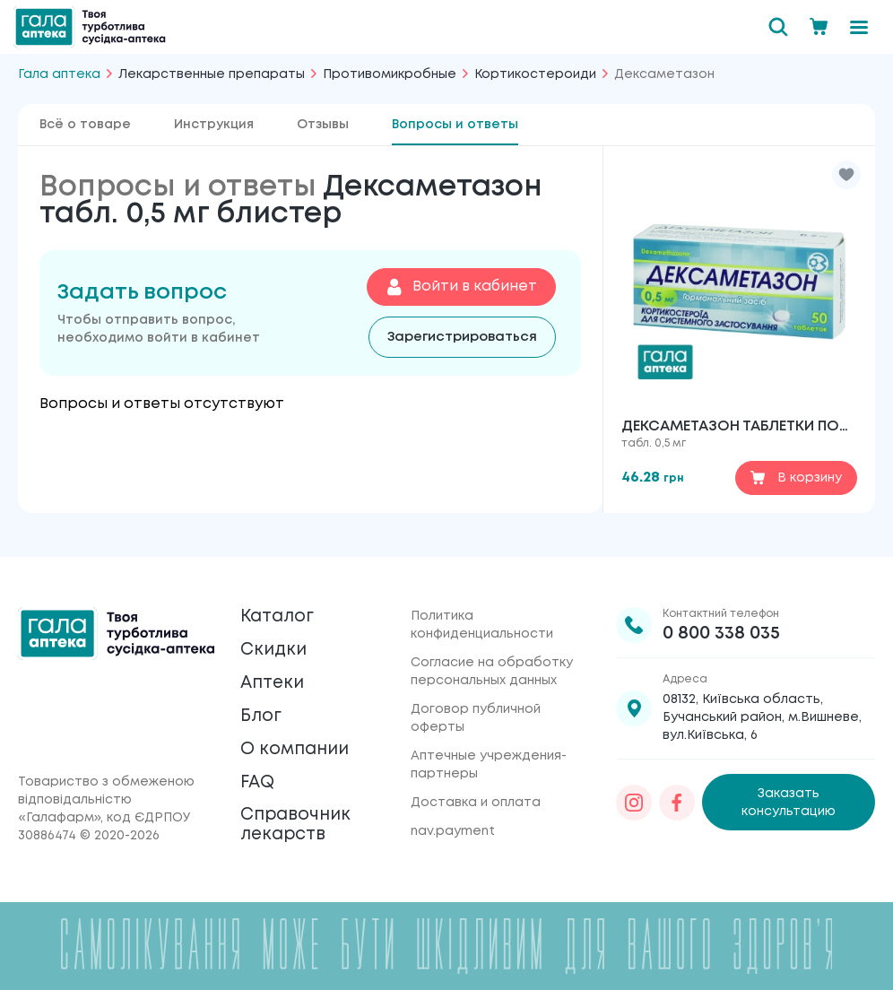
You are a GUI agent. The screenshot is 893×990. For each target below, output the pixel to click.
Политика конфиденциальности (482, 609)
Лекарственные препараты (211, 74)
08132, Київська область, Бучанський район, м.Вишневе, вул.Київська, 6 (762, 702)
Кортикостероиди (535, 74)
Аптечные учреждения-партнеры (489, 749)
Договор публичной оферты (476, 703)
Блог (261, 707)
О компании (298, 742)
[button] (846, 175)
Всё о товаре (85, 124)
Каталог (279, 602)
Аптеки (274, 672)
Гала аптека (59, 74)
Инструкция (214, 124)
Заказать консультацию (788, 787)
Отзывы (323, 124)
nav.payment (453, 816)
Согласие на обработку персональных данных (492, 656)
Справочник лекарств (298, 822)
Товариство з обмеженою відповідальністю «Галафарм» (106, 800)
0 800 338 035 (721, 618)
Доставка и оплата (476, 787)
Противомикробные (389, 74)
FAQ (258, 777)
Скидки (274, 637)
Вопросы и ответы (455, 124)
